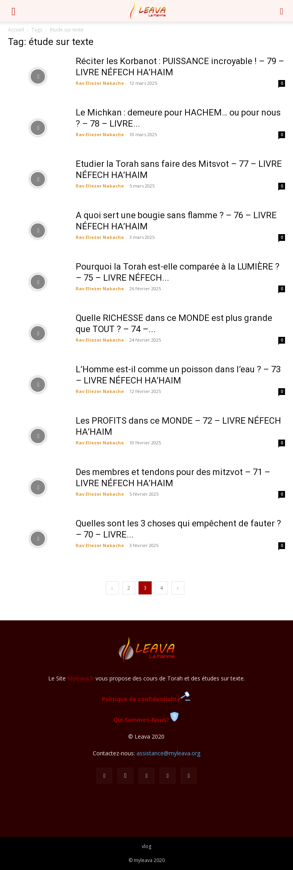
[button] (13, 11)
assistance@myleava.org (168, 753)
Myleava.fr (80, 678)
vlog (146, 846)
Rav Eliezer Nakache (100, 83)
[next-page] (177, 587)
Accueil (16, 29)
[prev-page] (112, 587)
